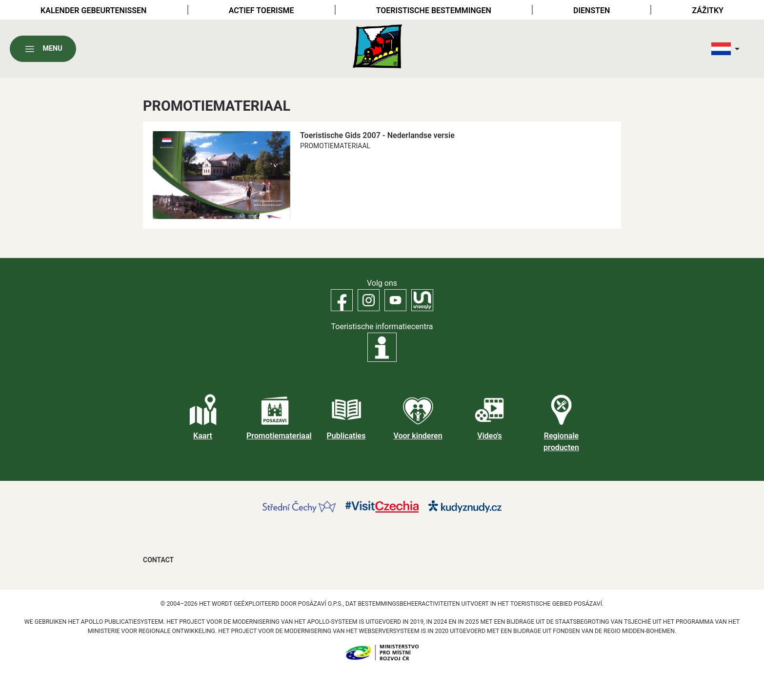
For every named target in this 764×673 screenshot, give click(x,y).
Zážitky (708, 10)
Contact (158, 560)
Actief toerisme (261, 10)
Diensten (591, 10)
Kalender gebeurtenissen (93, 10)
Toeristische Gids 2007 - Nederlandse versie (377, 135)
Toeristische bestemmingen (433, 10)
